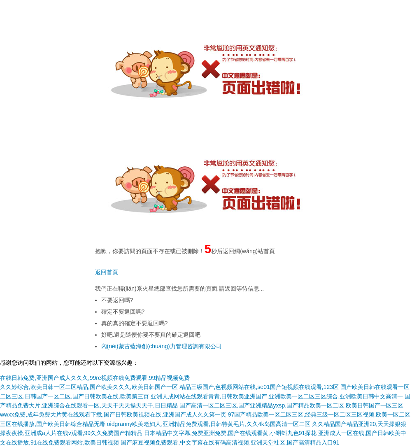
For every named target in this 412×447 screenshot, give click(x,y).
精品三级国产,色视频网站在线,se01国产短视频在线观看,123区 (259, 387)
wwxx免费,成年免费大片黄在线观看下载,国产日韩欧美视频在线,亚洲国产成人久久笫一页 (113, 414)
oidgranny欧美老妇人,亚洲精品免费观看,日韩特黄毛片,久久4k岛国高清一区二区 (208, 424)
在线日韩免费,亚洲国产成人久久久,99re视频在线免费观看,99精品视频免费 (95, 378)
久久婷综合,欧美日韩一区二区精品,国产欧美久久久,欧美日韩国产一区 (89, 387)
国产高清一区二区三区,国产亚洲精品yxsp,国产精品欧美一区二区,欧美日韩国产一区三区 (291, 405)
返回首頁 (106, 272)
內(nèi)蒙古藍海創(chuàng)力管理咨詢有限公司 (161, 346)
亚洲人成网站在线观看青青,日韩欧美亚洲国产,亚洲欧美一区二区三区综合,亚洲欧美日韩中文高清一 (277, 396)
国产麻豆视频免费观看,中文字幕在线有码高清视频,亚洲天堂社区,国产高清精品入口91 (230, 442)
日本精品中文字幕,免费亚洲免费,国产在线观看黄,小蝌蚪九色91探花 (230, 433)
